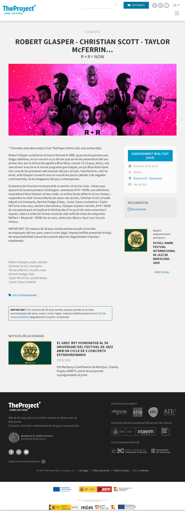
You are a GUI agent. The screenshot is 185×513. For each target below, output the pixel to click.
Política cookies (121, 470)
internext (144, 470)
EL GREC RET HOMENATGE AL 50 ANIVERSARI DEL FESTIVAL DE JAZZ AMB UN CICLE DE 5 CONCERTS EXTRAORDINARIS (85, 348)
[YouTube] (26, 451)
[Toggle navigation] (177, 13)
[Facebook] (155, 5)
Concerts (92, 32)
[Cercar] (116, 5)
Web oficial (162, 272)
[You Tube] (166, 5)
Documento (137, 209)
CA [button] (175, 5)
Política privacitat (101, 470)
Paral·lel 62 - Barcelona (148, 178)
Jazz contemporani (22, 295)
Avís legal (84, 470)
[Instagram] (161, 5)
